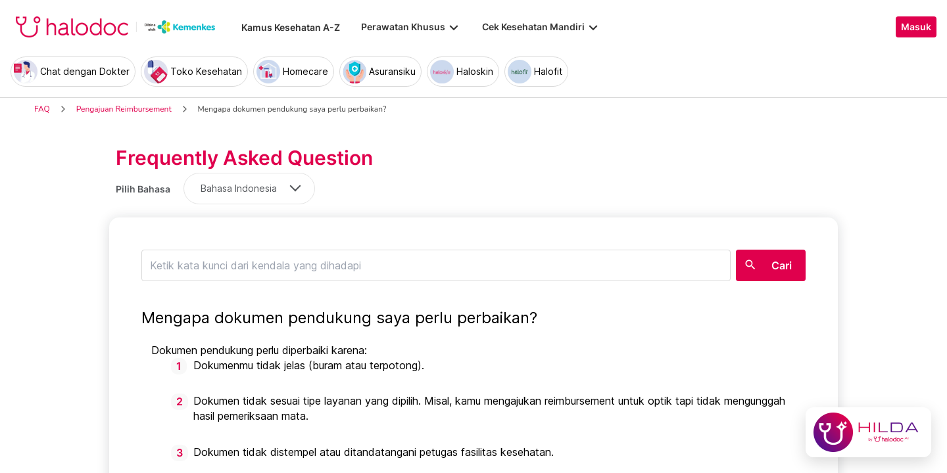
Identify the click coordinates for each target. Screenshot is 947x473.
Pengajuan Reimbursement (124, 109)
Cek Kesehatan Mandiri (541, 27)
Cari (781, 265)
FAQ (42, 109)
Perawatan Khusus (411, 27)
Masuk (916, 27)
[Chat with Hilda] (868, 432)
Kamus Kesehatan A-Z (290, 27)
